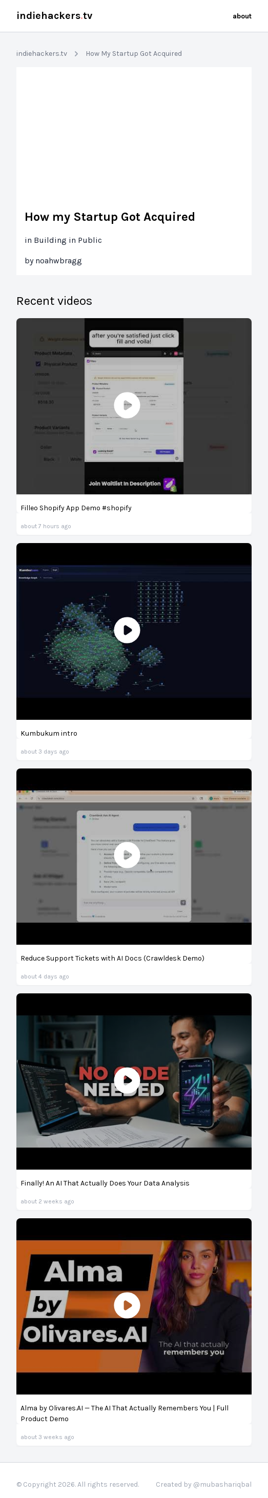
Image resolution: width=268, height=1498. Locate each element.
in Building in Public (63, 240)
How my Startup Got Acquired (110, 217)
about (242, 16)
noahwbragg (58, 260)
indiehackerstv (54, 16)
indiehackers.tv (41, 53)
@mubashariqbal (222, 1484)
